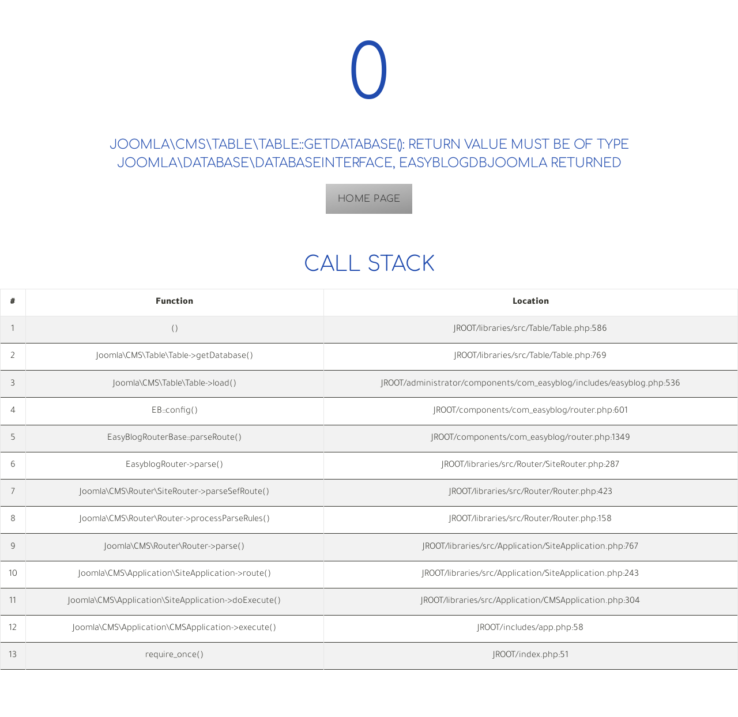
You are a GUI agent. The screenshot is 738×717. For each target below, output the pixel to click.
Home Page (369, 199)
